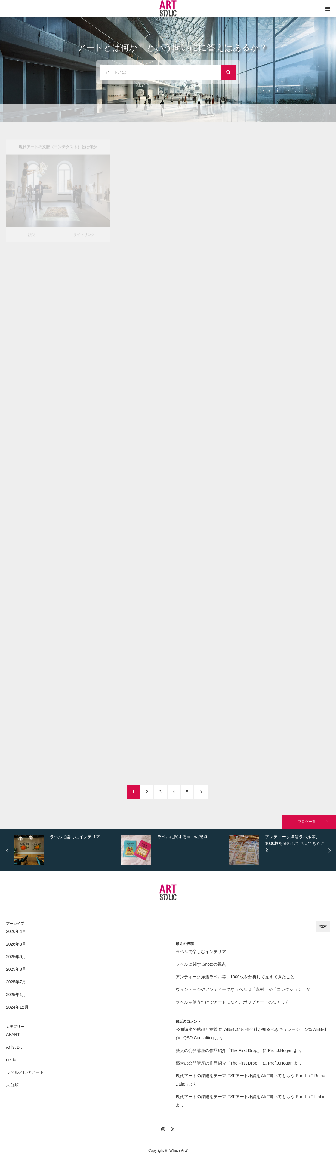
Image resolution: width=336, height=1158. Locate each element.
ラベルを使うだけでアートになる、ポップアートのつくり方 (232, 1002)
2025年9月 (16, 956)
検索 (323, 926)
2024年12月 (17, 1007)
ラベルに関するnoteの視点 (201, 964)
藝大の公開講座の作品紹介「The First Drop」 (218, 1050)
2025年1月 (16, 994)
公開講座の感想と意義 (197, 1029)
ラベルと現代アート (25, 1072)
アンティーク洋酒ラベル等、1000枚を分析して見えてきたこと (235, 976)
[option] (66, 850)
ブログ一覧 (307, 822)
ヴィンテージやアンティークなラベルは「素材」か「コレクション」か (243, 989)
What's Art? (178, 1150)
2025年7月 (16, 981)
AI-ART (13, 1034)
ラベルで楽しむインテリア (201, 951)
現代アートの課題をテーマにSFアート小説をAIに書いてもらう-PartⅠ (242, 1075)
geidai (11, 1059)
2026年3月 (16, 944)
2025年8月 (16, 969)
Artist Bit (14, 1047)
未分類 (12, 1085)
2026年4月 (16, 931)
